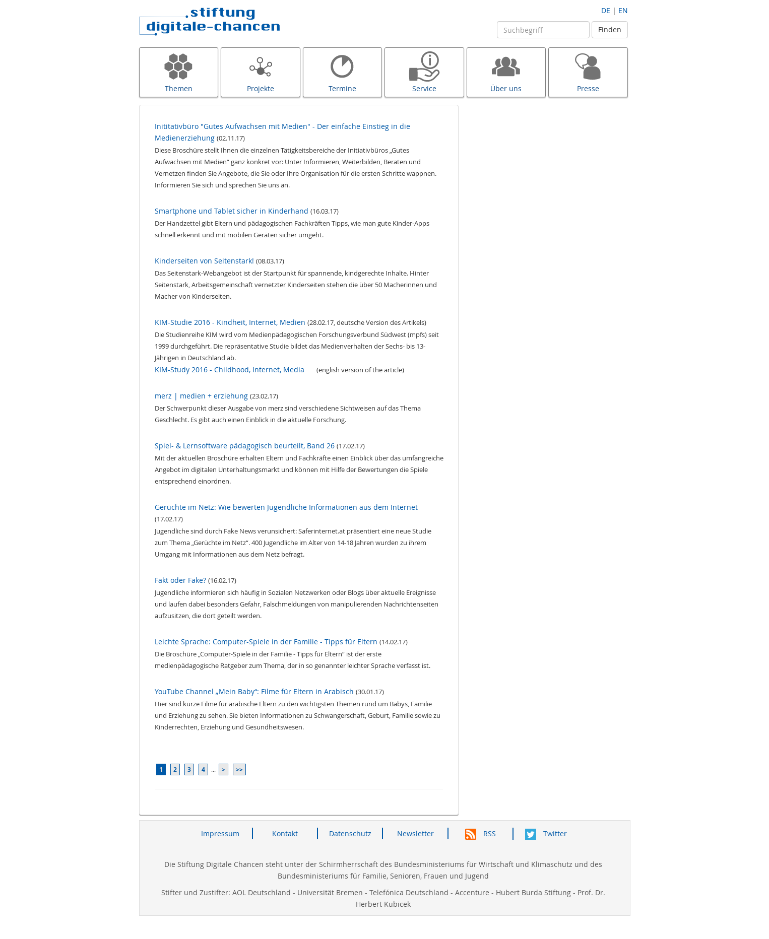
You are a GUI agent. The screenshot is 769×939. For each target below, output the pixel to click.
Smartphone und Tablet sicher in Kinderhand (231, 211)
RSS (480, 833)
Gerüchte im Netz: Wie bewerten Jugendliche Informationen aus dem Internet (286, 507)
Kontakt (285, 833)
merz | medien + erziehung (201, 395)
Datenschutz (350, 833)
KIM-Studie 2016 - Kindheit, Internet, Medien (230, 322)
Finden (609, 29)
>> (239, 769)
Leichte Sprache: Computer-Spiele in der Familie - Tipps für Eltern (266, 641)
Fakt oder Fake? (180, 580)
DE (605, 10)
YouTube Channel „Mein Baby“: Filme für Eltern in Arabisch (254, 691)
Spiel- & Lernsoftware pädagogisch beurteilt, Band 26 (245, 445)
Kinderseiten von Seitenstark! (204, 260)
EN (623, 10)
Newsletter (415, 833)
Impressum (220, 833)
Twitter (546, 833)
